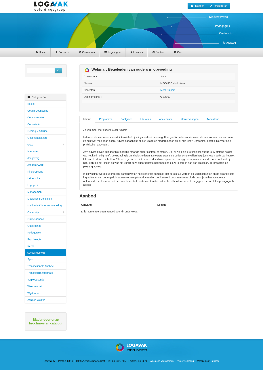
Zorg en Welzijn (36, 299)
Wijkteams (33, 293)
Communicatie (35, 117)
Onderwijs (46, 212)
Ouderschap (34, 225)
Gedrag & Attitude (37, 131)
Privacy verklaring (185, 361)
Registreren (218, 5)
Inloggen (197, 5)
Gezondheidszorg (37, 137)
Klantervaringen (190, 119)
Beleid (31, 103)
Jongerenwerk (35, 164)
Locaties (136, 52)
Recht (30, 246)
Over (178, 52)
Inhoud (87, 119)
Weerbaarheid (35, 286)
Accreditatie (166, 119)
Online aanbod (35, 219)
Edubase (215, 361)
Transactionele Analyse (40, 266)
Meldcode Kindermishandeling (44, 205)
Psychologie (34, 239)
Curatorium (87, 52)
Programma (106, 119)
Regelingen (112, 52)
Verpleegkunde (35, 279)
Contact (158, 52)
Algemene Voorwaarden (162, 361)
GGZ (46, 144)
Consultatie (33, 124)
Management (34, 191)
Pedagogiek (34, 232)
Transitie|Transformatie (40, 272)
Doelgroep (126, 119)
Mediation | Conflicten (39, 198)
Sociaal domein (36, 252)
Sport (30, 259)
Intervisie (32, 151)
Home (41, 52)
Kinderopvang (35, 171)
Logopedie (33, 185)
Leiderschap (34, 178)
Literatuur (145, 119)
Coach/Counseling (37, 110)
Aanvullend (213, 119)
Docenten (62, 52)
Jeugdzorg (33, 158)
